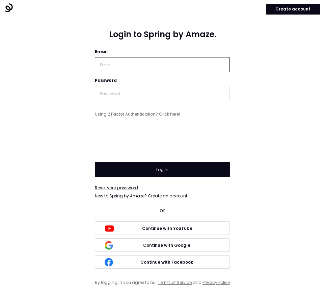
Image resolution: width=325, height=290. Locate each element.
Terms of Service (175, 282)
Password (106, 80)
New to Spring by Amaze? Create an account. (141, 196)
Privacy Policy (216, 282)
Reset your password (116, 188)
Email (101, 51)
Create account (292, 9)
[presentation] (146, 141)
